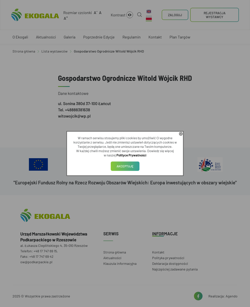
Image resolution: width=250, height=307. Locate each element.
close (181, 134)
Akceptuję (125, 166)
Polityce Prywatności (131, 155)
